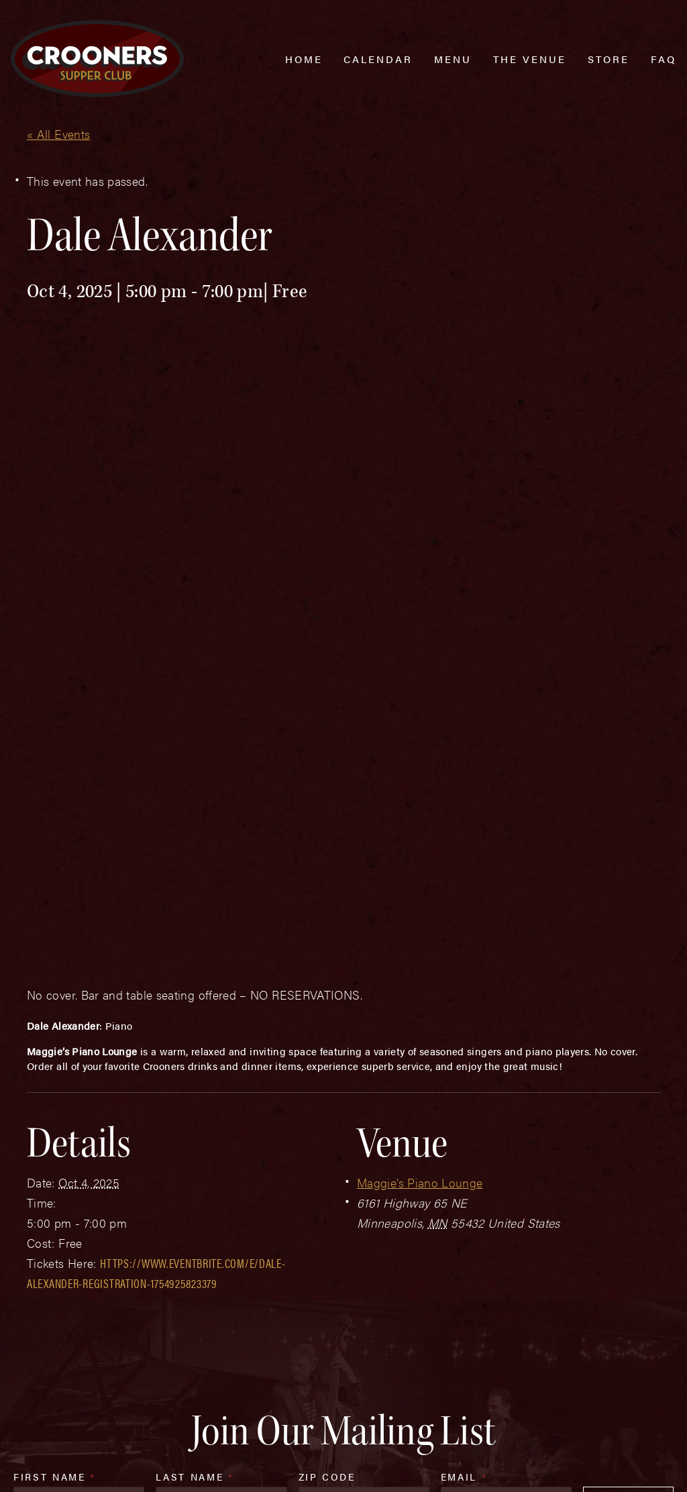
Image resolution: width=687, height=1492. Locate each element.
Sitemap (208, 1440)
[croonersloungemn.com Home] (97, 58)
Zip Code (327, 1160)
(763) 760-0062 (96, 1389)
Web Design (31, 1467)
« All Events (58, 133)
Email (464, 1160)
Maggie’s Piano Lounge (420, 865)
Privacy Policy (283, 1440)
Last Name (194, 1160)
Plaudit (79, 1467)
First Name (54, 1160)
